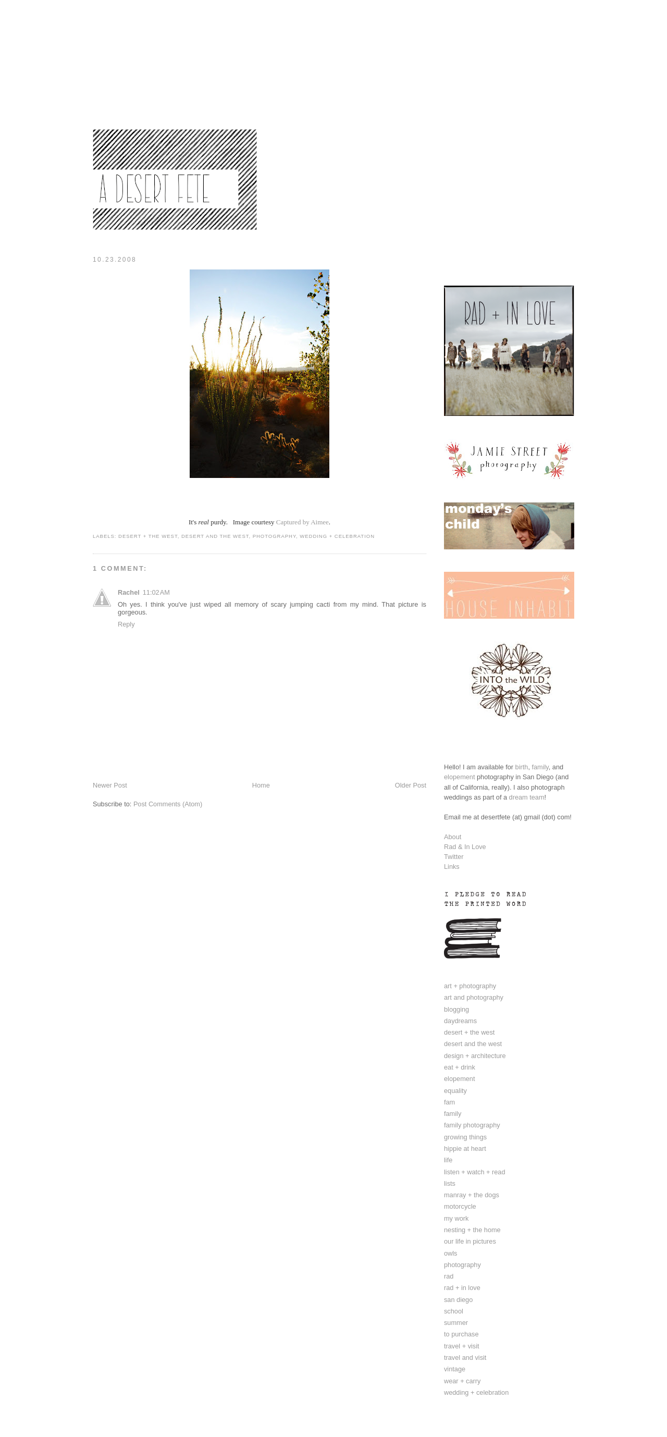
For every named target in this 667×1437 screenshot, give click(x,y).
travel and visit (465, 1357)
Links (452, 866)
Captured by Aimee (302, 522)
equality (455, 1091)
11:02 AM (156, 592)
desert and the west (215, 536)
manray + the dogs (471, 1195)
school (453, 1311)
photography (274, 536)
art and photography (473, 997)
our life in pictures (470, 1241)
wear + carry (462, 1381)
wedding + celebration (337, 536)
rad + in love (462, 1288)
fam (449, 1102)
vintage (454, 1369)
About (452, 837)
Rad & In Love (465, 847)
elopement (459, 777)
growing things (465, 1137)
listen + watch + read (474, 1172)
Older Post (410, 785)
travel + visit (461, 1346)
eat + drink (459, 1067)
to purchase (461, 1334)
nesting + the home (472, 1230)
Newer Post (110, 785)
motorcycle (460, 1206)
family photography (472, 1125)
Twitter (454, 857)
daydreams (460, 1021)
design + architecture (475, 1056)
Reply (126, 624)
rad (448, 1276)
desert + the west (148, 536)
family (540, 767)
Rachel (129, 592)
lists (449, 1183)
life (448, 1160)
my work (456, 1218)
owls (450, 1253)
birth (521, 767)
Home (261, 785)
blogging (456, 1009)
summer (456, 1323)
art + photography (470, 986)
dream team (527, 797)
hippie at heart (465, 1148)
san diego (458, 1300)
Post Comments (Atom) (167, 804)
